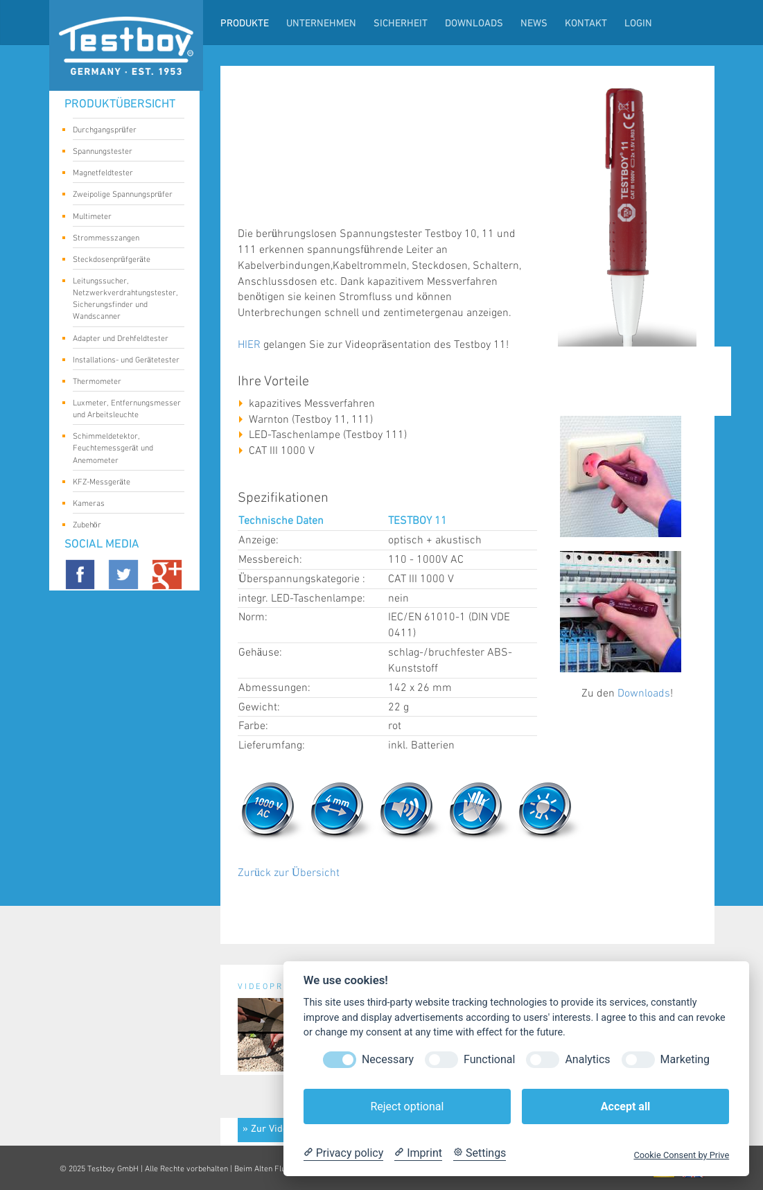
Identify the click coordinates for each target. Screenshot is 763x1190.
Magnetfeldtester (124, 174)
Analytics (587, 1059)
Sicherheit (401, 24)
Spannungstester (124, 152)
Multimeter (124, 217)
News (533, 24)
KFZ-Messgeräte (124, 483)
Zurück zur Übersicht (289, 873)
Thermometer (124, 382)
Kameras (124, 504)
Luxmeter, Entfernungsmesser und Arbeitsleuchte (127, 409)
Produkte (244, 24)
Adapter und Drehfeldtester (124, 339)
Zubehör (124, 526)
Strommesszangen (124, 239)
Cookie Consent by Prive (681, 1155)
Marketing (685, 1059)
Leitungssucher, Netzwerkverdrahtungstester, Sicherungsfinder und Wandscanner (125, 298)
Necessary (388, 1059)
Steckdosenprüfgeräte (124, 260)
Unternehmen (321, 24)
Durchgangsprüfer (124, 131)
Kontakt (586, 24)
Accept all (625, 1106)
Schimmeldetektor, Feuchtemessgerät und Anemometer (124, 448)
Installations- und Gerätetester (126, 361)
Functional (489, 1059)
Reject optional (407, 1106)
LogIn (638, 24)
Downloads (474, 24)
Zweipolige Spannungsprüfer (124, 195)
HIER (249, 345)
